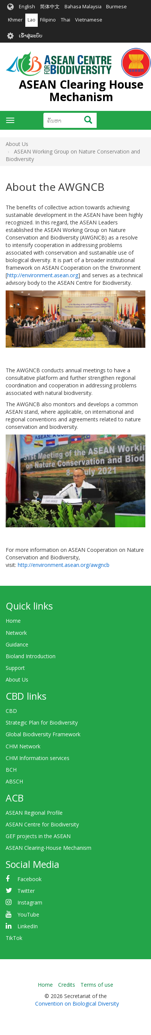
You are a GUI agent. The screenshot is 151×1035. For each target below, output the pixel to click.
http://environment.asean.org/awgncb (63, 564)
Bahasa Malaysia (83, 6)
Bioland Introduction (30, 656)
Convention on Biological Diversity (77, 1003)
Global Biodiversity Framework (43, 734)
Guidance (17, 644)
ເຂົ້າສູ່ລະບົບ (30, 35)
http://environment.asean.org (42, 275)
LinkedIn (27, 926)
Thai (65, 20)
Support (15, 667)
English (27, 6)
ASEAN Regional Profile (34, 812)
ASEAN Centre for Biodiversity (42, 824)
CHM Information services (37, 758)
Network (16, 632)
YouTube (28, 914)
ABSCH (14, 781)
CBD (11, 710)
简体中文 (50, 6)
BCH (11, 769)
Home (13, 620)
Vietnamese (88, 20)
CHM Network (23, 746)
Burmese (116, 6)
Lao (31, 20)
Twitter (26, 890)
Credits (66, 984)
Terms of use (96, 984)
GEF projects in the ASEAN (38, 836)
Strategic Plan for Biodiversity (42, 722)
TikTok (14, 937)
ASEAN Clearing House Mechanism (81, 90)
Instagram (29, 902)
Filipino (48, 20)
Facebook (29, 879)
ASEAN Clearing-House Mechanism (48, 847)
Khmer (15, 20)
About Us (17, 679)
